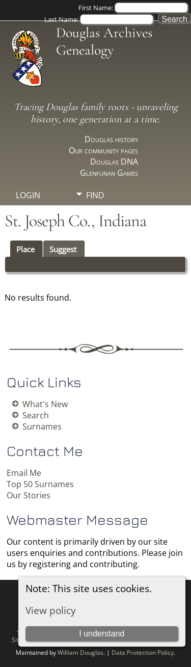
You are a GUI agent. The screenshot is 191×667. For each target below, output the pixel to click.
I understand (101, 633)
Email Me (24, 472)
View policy (50, 610)
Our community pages (103, 150)
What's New (45, 404)
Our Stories (28, 495)
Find (95, 195)
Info (95, 229)
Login (28, 195)
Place (25, 249)
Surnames (42, 426)
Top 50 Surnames (40, 484)
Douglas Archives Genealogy (104, 41)
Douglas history (111, 139)
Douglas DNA (114, 161)
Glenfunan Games (109, 172)
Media (98, 212)
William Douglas (80, 652)
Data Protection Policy (143, 652)
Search (35, 415)
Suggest (62, 249)
